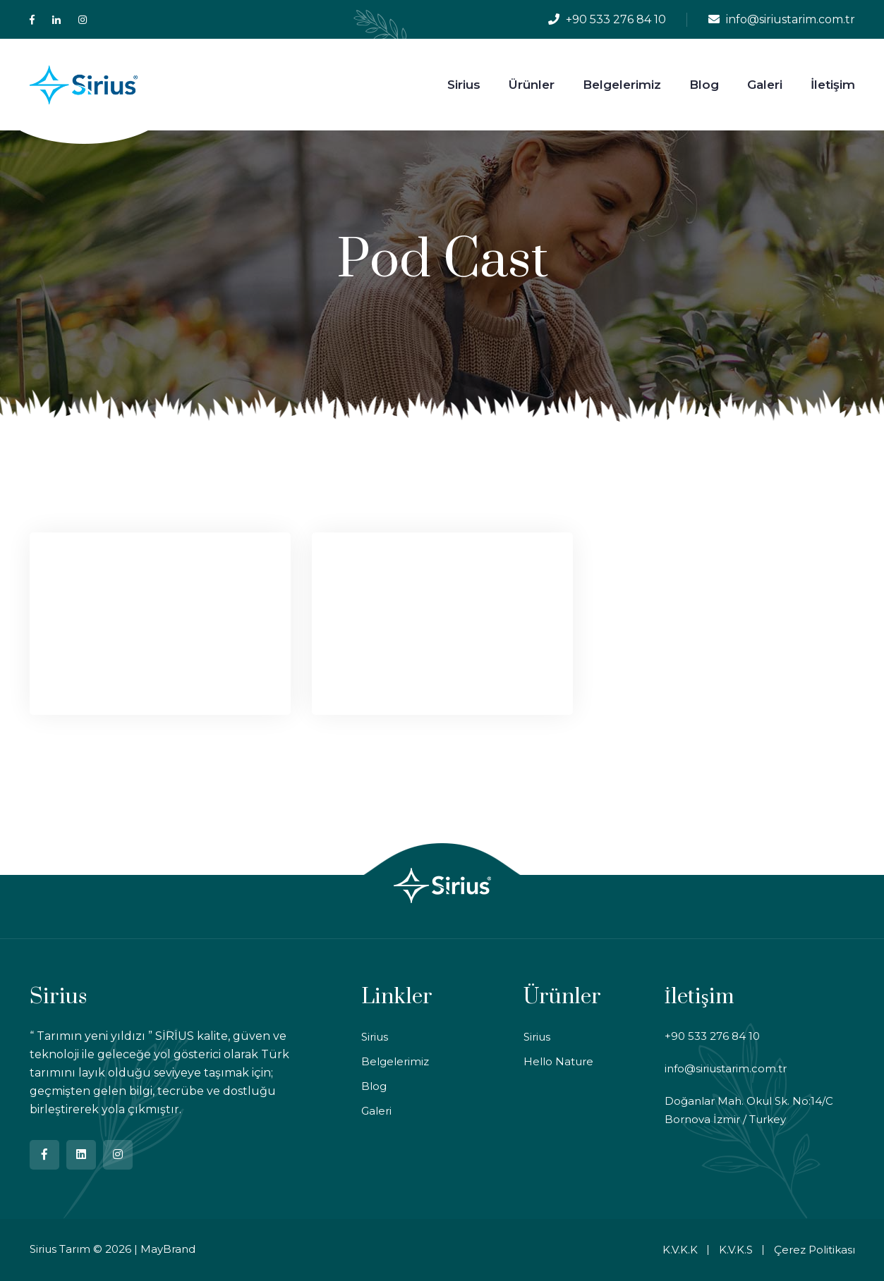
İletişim (833, 85)
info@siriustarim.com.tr (790, 19)
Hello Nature (558, 1061)
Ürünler (532, 85)
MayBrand (167, 1249)
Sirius (463, 85)
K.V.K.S (736, 1249)
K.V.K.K (680, 1249)
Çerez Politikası (814, 1249)
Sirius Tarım (60, 1249)
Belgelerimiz (622, 85)
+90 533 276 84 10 (616, 19)
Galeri (764, 85)
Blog (704, 85)
